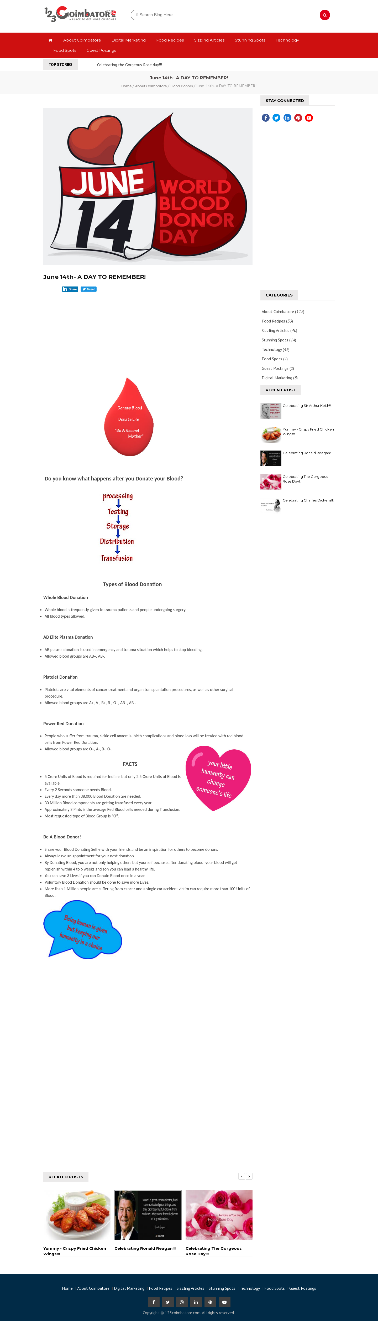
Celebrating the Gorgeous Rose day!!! (129, 64)
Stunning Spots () (279, 339)
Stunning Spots (250, 40)
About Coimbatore (82, 40)
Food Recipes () (277, 321)
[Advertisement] (148, 335)
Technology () (276, 349)
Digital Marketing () (280, 377)
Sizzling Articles (209, 40)
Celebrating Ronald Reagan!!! (307, 453)
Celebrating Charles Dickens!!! (308, 500)
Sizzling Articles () (279, 330)
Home (127, 86)
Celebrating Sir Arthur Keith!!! (307, 405)
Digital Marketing (129, 40)
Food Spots (64, 50)
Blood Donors (182, 86)
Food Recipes (170, 40)
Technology (287, 40)
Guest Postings (101, 50)
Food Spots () (275, 358)
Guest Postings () (278, 368)
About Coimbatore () (283, 311)
